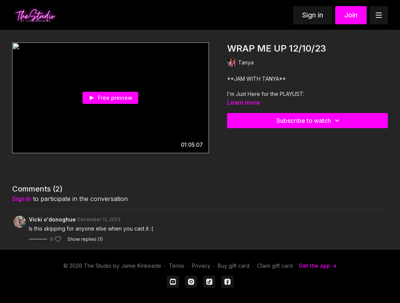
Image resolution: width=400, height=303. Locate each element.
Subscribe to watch (309, 120)
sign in (21, 199)
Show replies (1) (85, 239)
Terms (176, 265)
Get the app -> (318, 265)
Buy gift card (233, 265)
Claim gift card (275, 265)
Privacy (201, 265)
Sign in (312, 15)
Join (351, 15)
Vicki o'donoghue (52, 219)
